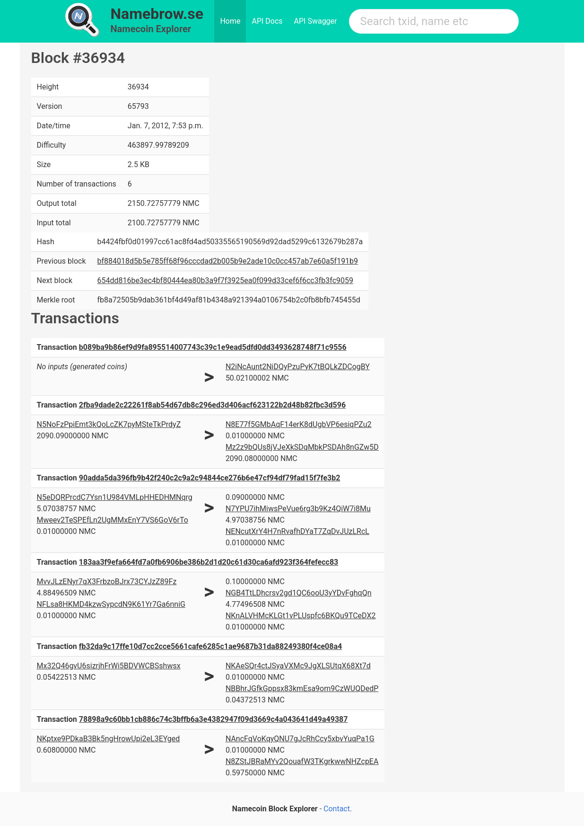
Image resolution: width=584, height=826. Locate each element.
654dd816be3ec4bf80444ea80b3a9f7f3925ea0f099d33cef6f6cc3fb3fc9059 (225, 280)
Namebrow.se (157, 14)
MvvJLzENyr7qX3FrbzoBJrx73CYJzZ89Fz (107, 581)
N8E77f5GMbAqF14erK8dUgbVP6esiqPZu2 (299, 424)
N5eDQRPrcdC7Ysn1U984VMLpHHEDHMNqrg (114, 497)
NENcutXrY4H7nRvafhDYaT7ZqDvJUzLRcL (297, 531)
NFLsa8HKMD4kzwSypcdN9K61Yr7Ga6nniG (111, 604)
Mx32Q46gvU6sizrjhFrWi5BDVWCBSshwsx (109, 665)
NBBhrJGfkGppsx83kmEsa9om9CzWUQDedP (302, 688)
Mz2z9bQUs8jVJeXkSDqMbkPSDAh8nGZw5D (302, 447)
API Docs (267, 21)
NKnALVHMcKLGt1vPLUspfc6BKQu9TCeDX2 (301, 615)
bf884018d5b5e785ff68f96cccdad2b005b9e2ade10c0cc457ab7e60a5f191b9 (227, 261)
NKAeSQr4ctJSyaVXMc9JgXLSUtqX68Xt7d (298, 665)
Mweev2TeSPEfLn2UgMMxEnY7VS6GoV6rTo (112, 519)
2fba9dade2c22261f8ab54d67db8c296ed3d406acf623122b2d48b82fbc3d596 (212, 404)
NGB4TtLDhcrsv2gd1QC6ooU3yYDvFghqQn (299, 592)
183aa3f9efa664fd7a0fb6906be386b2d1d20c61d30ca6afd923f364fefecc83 (209, 562)
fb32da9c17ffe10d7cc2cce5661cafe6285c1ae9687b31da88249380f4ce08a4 (210, 646)
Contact (336, 808)
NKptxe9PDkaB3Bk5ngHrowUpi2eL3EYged (108, 738)
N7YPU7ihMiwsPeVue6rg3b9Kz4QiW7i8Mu (298, 508)
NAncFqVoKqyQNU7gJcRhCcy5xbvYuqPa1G (300, 738)
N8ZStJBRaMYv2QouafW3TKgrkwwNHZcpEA (302, 761)
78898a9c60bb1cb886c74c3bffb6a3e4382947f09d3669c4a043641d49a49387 (213, 719)
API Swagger (315, 21)
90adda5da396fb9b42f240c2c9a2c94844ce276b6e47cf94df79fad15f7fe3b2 (209, 477)
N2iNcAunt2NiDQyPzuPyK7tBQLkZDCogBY (298, 366)
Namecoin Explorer (151, 29)
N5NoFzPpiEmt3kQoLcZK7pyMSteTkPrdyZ (109, 424)
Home (230, 21)
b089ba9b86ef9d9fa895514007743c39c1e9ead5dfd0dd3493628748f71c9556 (213, 347)
